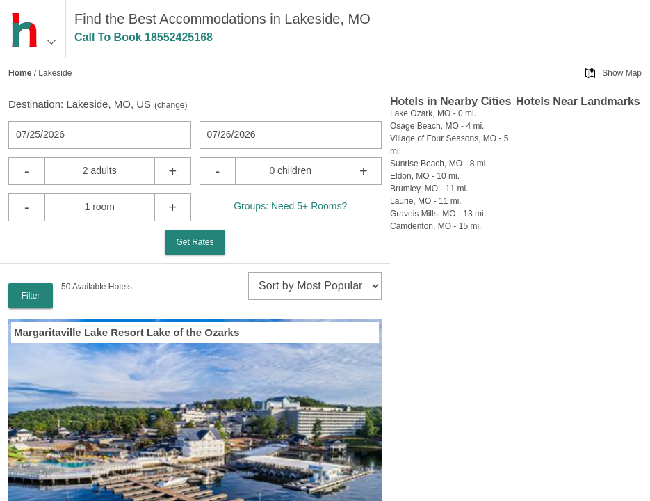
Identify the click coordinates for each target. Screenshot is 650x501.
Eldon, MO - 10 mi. (425, 176)
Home (19, 73)
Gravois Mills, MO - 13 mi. (438, 213)
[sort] (315, 286)
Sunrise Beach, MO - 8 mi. (439, 163)
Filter (31, 296)
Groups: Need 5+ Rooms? (290, 206)
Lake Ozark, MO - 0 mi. (433, 113)
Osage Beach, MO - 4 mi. (437, 126)
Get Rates (194, 242)
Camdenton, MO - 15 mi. (435, 226)
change (170, 105)
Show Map (622, 73)
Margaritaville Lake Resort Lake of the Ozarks (126, 332)
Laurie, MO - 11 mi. (426, 201)
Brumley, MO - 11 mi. (429, 188)
